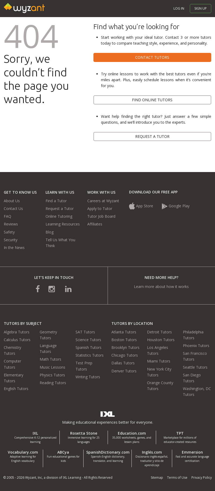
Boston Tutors (124, 339)
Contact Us (13, 208)
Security (10, 239)
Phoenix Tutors (196, 345)
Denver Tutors (124, 370)
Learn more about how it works (161, 286)
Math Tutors (50, 359)
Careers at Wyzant (103, 200)
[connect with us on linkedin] (68, 288)
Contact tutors (152, 57)
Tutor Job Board (101, 216)
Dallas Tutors (123, 362)
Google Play (176, 205)
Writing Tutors (88, 376)
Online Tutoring (59, 216)
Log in (178, 8)
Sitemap (157, 477)
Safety (9, 232)
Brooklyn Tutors (125, 347)
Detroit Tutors (159, 331)
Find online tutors (152, 99)
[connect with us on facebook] (38, 288)
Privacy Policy (201, 477)
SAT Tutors (85, 331)
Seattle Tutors (195, 367)
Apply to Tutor (99, 208)
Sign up (200, 8)
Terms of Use (177, 477)
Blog (50, 232)
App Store (141, 205)
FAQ (7, 216)
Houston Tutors (161, 339)
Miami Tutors (158, 361)
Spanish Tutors (88, 347)
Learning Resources (63, 224)
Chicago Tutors (124, 355)
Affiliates (94, 224)
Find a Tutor (56, 200)
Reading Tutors (53, 382)
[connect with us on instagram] (52, 288)
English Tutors (16, 388)
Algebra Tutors (16, 331)
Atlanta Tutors (123, 331)
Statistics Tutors (90, 355)
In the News (14, 247)
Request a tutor (152, 136)
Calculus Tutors (17, 339)
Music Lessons (52, 367)
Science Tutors (88, 339)
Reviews (11, 224)
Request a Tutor (60, 208)
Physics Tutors (52, 374)
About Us (12, 200)
